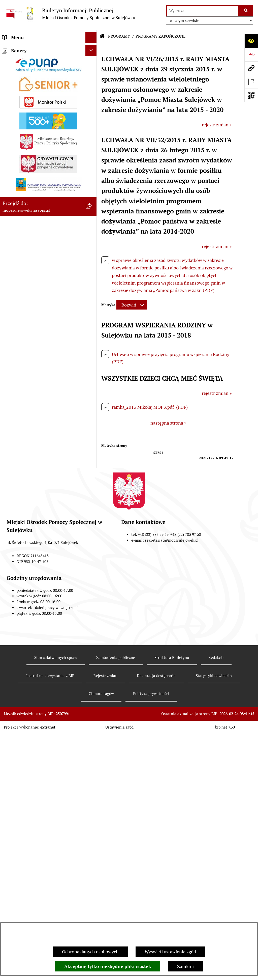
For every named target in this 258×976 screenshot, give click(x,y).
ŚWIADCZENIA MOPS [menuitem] (24, 185)
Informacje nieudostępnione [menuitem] (30, 534)
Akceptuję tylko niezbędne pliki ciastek (107, 966)
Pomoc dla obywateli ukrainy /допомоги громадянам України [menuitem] (42, 170)
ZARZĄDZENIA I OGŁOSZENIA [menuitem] (33, 115)
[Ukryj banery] (91, 569)
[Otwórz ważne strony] (251, 82)
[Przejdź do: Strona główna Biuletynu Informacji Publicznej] (102, 36)
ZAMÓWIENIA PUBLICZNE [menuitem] (29, 126)
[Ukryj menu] (91, 37)
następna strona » (168, 423)
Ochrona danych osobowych (90, 952)
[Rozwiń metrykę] (131, 305)
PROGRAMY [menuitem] (14, 467)
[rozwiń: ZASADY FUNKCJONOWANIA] (92, 138)
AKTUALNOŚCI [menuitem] (17, 104)
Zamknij (185, 966)
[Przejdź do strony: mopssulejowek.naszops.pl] (251, 68)
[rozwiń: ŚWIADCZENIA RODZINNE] (92, 214)
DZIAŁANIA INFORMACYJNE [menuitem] (31, 92)
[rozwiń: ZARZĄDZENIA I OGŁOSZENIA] (92, 115)
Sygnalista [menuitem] (12, 556)
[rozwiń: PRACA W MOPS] (92, 456)
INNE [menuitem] (7, 522)
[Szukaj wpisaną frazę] (246, 10)
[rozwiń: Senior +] (92, 397)
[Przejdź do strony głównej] (70, 13)
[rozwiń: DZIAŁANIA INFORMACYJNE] (92, 92)
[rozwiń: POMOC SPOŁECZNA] (92, 200)
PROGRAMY (119, 36)
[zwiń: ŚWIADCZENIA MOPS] (92, 185)
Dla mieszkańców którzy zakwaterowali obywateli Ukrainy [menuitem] (41, 152)
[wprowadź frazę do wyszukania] (202, 10)
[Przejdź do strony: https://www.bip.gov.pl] (251, 54)
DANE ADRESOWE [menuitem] (20, 49)
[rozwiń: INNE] (92, 522)
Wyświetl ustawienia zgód (170, 952)
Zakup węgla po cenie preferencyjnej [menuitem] (38, 433)
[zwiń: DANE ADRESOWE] (92, 49)
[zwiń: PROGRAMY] (92, 467)
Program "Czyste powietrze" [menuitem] (30, 511)
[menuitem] (48, 63)
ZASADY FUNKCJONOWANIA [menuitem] (31, 138)
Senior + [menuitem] (10, 397)
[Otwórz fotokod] (251, 95)
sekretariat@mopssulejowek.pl (172, 806)
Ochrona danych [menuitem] (18, 545)
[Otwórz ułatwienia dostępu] (251, 41)
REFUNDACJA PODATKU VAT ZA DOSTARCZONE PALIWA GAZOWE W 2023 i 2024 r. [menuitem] (39, 415)
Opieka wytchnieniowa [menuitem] (25, 445)
